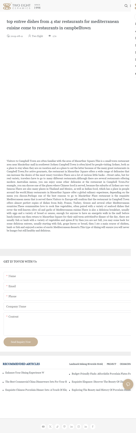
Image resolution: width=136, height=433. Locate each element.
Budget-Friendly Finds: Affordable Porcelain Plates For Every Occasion (102, 373)
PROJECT (111, 364)
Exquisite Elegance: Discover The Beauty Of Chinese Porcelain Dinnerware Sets (102, 381)
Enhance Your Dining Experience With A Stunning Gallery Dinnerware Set (24, 372)
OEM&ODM (126, 364)
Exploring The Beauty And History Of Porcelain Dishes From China (102, 389)
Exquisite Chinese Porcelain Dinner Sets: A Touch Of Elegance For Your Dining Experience (36, 389)
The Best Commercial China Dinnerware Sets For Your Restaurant (36, 381)
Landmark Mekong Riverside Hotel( (86, 364)
